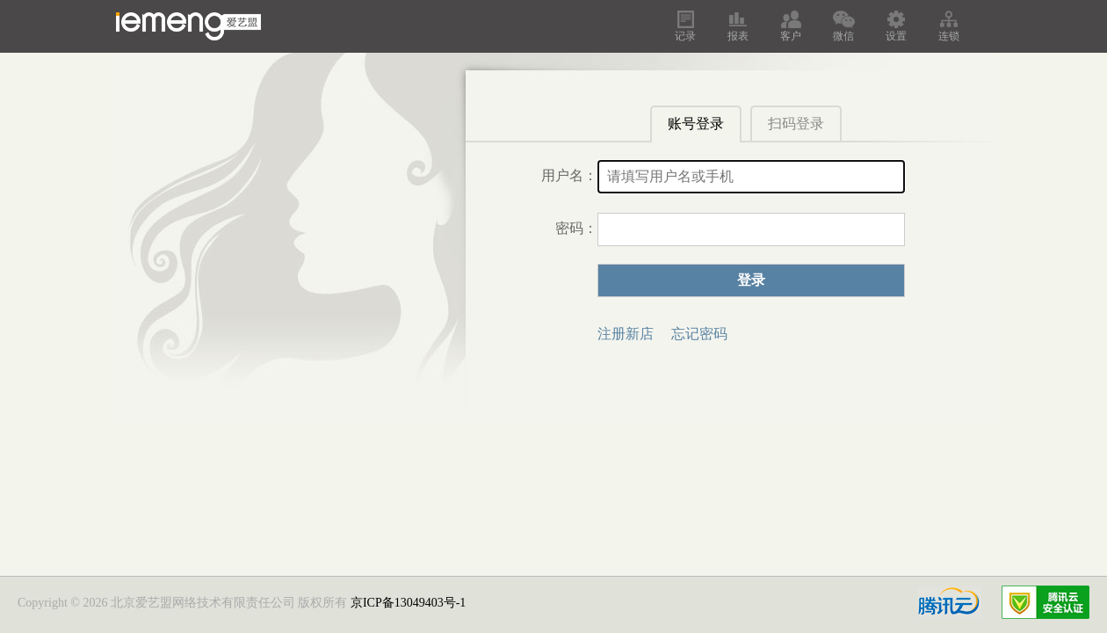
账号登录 (696, 123)
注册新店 (625, 333)
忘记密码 (699, 333)
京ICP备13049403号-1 (408, 602)
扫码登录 (796, 123)
